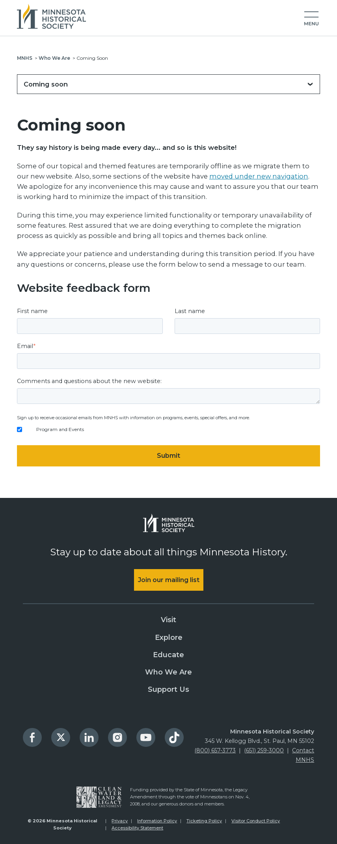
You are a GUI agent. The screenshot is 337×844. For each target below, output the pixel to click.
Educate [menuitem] (168, 655)
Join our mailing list (168, 580)
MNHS (24, 58)
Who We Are (54, 58)
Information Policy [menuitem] (157, 821)
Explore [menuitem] (168, 637)
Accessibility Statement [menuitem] (137, 828)
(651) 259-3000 (264, 750)
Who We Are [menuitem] (168, 672)
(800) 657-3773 (215, 750)
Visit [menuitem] (168, 619)
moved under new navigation (258, 176)
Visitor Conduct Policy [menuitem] (255, 821)
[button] (311, 19)
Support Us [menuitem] (168, 689)
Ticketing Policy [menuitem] (204, 821)
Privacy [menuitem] (120, 821)
